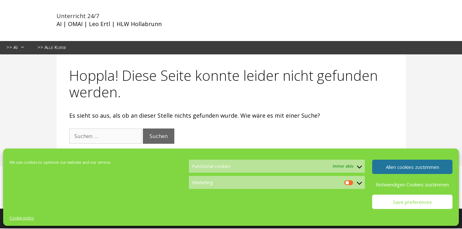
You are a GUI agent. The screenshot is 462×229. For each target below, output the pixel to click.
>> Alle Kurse (51, 47)
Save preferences (412, 202)
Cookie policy (22, 218)
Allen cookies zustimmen (412, 167)
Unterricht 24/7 (78, 16)
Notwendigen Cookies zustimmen (412, 184)
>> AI (18, 47)
